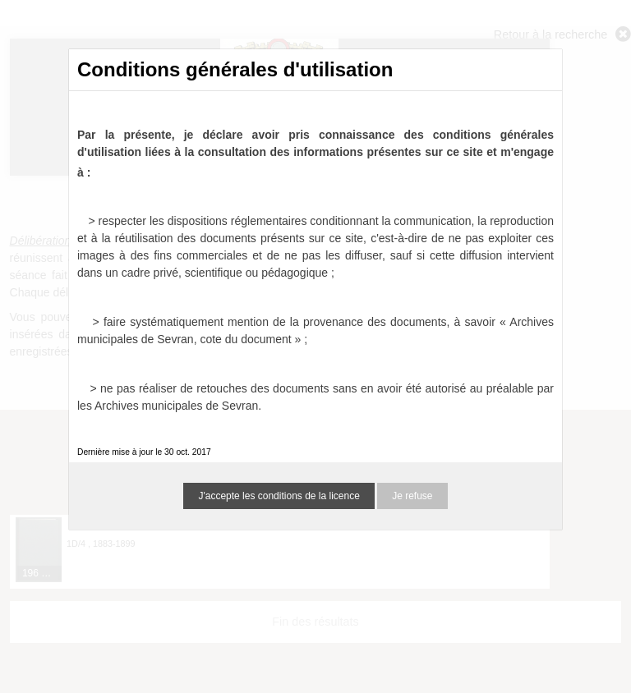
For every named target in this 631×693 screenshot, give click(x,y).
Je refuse (412, 496)
